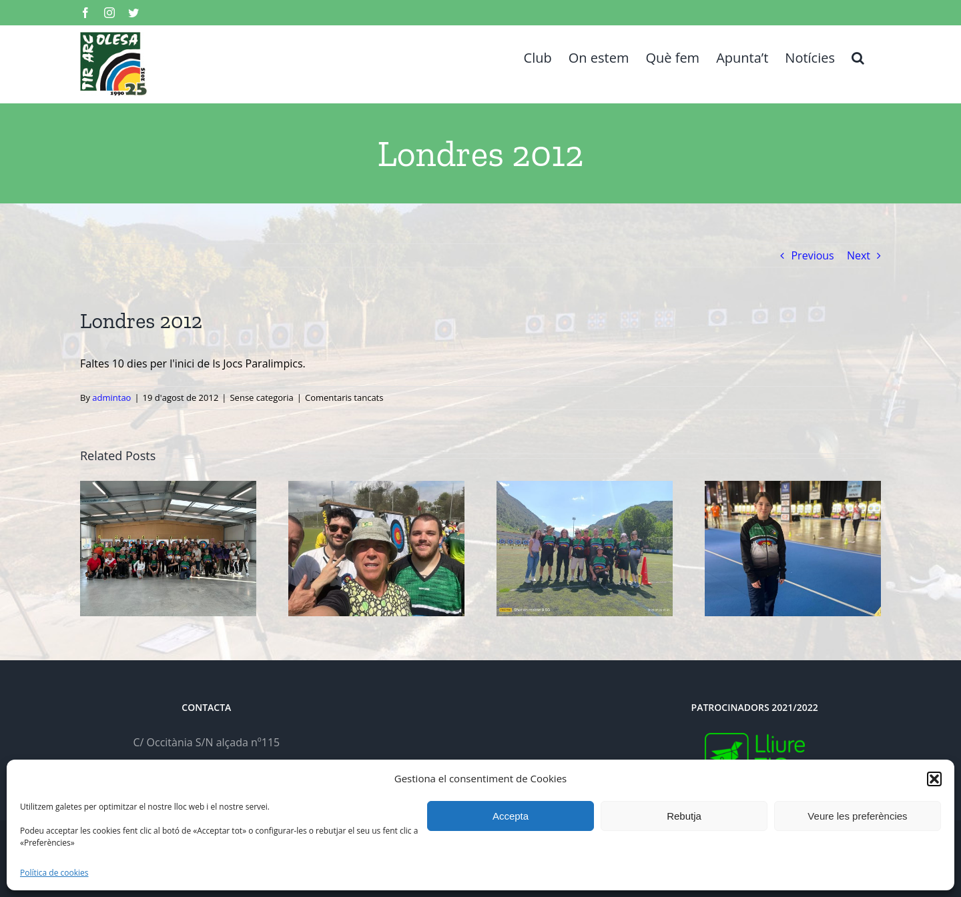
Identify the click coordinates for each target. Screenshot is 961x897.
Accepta (511, 816)
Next (858, 255)
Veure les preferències (857, 816)
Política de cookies (54, 872)
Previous (812, 255)
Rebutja (684, 816)
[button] (934, 779)
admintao (111, 397)
